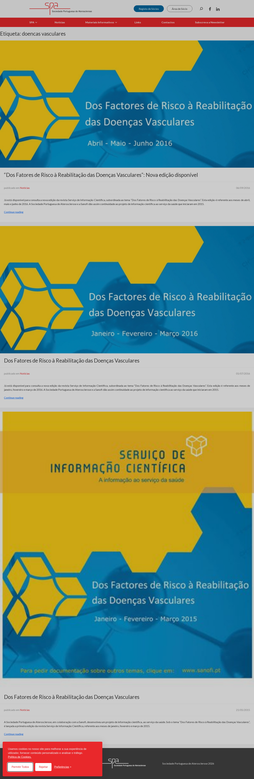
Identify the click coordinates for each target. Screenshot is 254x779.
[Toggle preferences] (62, 767)
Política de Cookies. (19, 757)
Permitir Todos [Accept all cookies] (20, 767)
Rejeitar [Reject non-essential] (43, 767)
